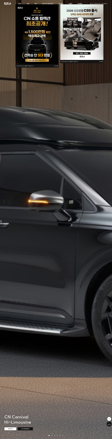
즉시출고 (61, 3)
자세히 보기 (10, 428)
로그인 (91, 3)
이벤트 (70, 3)
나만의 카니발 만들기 (47, 3)
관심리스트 (97, 3)
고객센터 (79, 3)
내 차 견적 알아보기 (25, 428)
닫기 (56, 66)
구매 (35, 3)
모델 (28, 3)
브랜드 (20, 3)
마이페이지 (104, 3)
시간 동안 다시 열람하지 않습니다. (25, 66)
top (109, 419)
